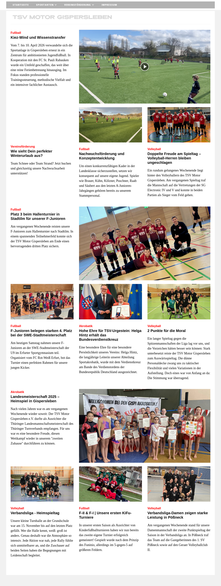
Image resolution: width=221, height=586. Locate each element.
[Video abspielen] (144, 66)
